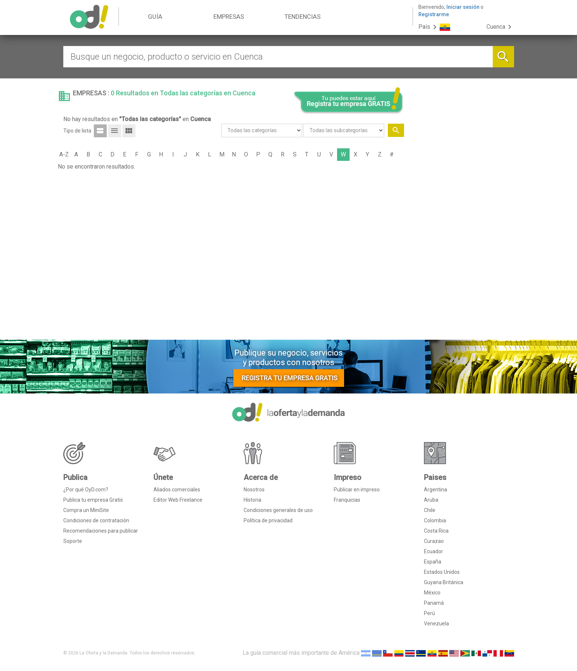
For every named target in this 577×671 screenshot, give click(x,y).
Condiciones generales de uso (278, 510)
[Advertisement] (462, 222)
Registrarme (433, 14)
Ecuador (433, 551)
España (432, 562)
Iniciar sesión (462, 7)
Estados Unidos (442, 572)
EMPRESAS (228, 16)
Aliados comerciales (176, 489)
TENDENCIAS (302, 16)
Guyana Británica (443, 582)
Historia (252, 500)
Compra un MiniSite (86, 510)
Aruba (431, 500)
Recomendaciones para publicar (100, 531)
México (432, 593)
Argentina (435, 489)
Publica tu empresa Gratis (93, 500)
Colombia (435, 520)
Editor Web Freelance (177, 500)
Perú (429, 613)
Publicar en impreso (357, 489)
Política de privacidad (268, 520)
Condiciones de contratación (96, 520)
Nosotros (254, 489)
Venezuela (436, 623)
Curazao (434, 541)
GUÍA (155, 16)
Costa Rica (436, 531)
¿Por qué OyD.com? (85, 489)
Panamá (434, 603)
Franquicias (347, 500)
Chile (429, 510)
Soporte (72, 541)
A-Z (64, 154)
